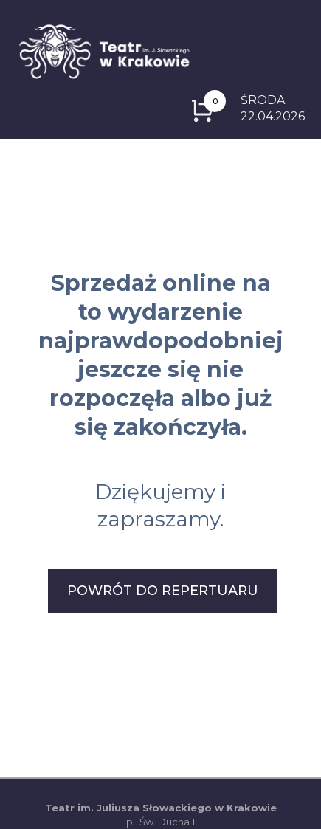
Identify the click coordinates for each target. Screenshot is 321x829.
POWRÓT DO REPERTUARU (162, 590)
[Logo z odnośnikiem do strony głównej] (104, 50)
